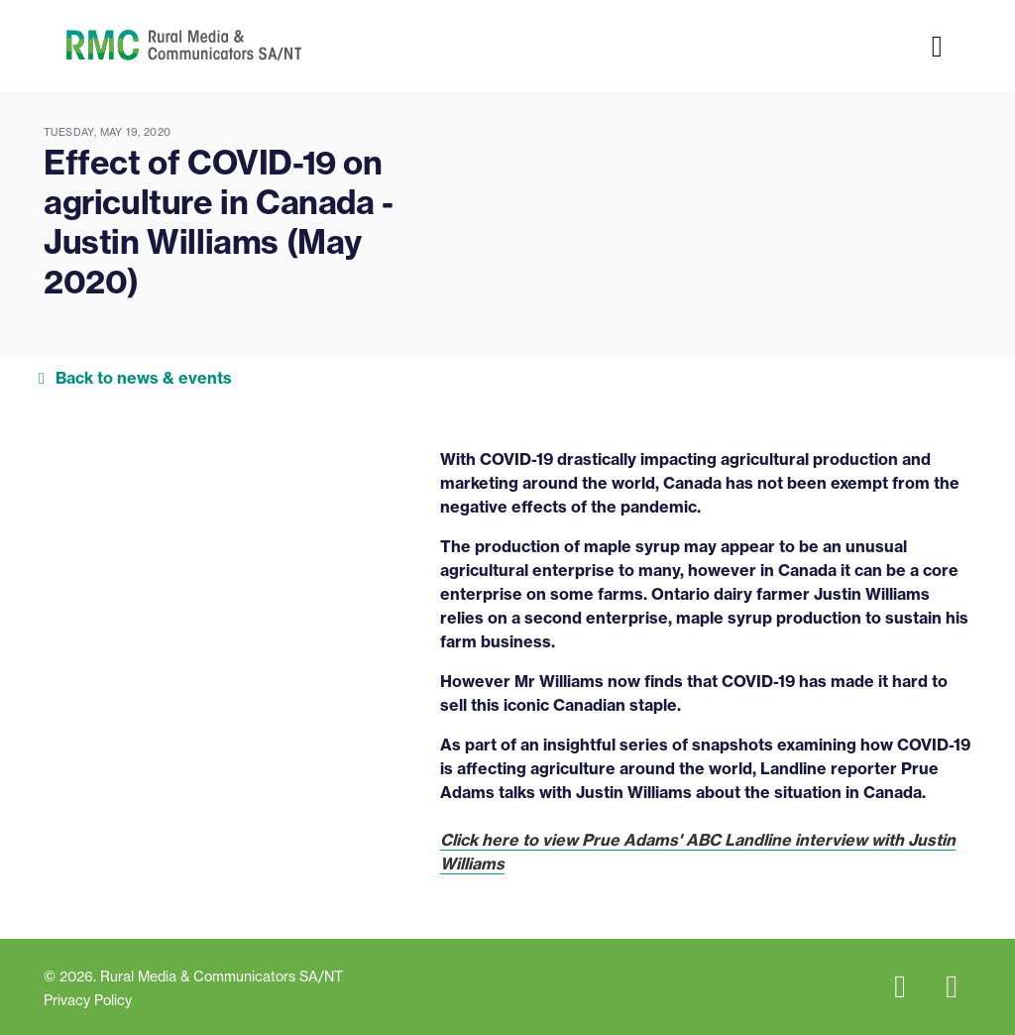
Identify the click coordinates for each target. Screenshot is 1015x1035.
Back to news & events (144, 378)
